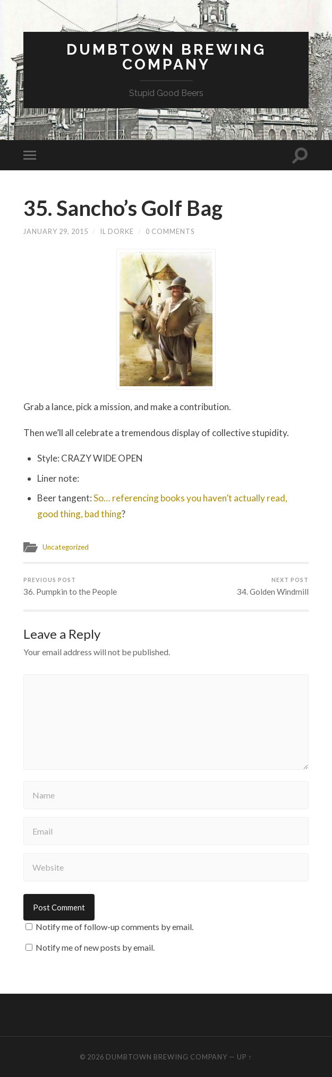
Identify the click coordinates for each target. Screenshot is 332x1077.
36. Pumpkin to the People (70, 586)
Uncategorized (65, 547)
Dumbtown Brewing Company (166, 57)
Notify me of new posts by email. (95, 947)
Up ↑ (244, 1057)
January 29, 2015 (55, 231)
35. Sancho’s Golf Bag (123, 208)
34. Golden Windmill (273, 586)
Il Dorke (117, 231)
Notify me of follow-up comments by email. (114, 927)
